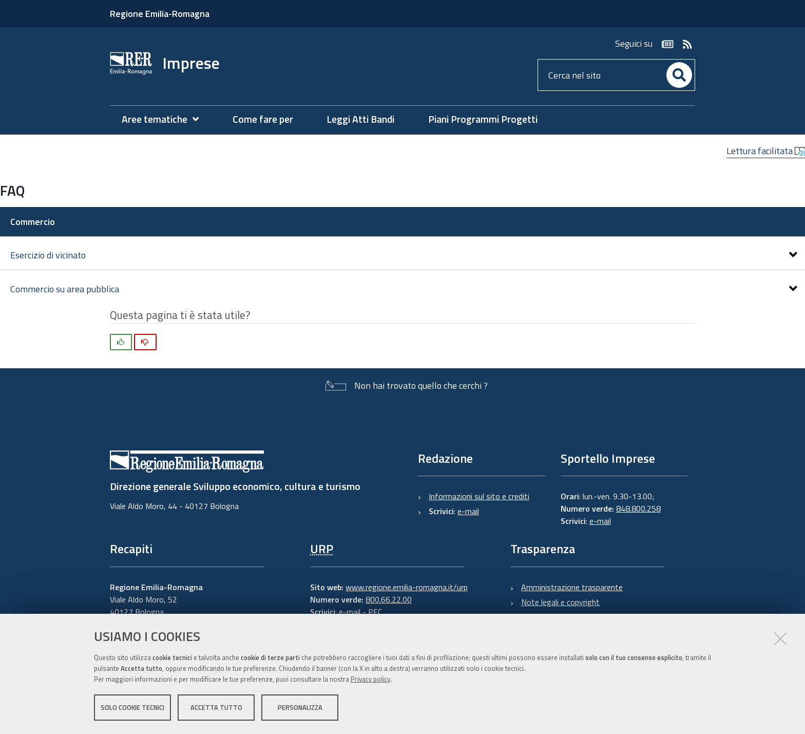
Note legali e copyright (560, 602)
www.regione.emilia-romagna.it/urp (407, 587)
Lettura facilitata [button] (765, 151)
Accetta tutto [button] (216, 707)
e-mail (468, 511)
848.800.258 (638, 508)
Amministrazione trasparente (572, 587)
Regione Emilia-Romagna (159, 14)
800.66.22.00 (389, 599)
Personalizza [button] (300, 707)
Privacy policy (370, 679)
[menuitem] (165, 119)
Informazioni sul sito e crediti (479, 496)
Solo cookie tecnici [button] (132, 707)
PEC (375, 612)
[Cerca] (679, 75)
